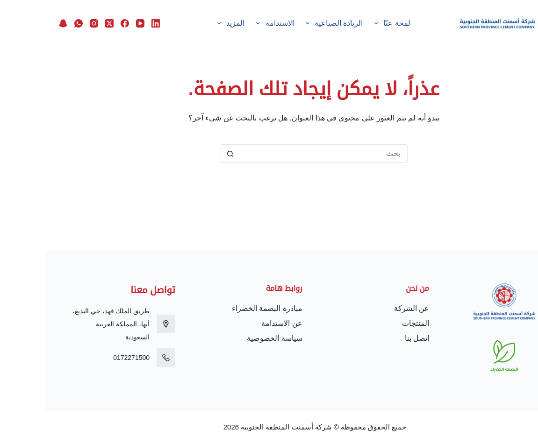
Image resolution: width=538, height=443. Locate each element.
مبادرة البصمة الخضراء (222, 308)
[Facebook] (80, 23)
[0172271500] (121, 357)
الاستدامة (228, 23)
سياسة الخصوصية (229, 338)
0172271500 (86, 357)
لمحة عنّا (346, 23)
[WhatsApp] (33, 23)
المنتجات (370, 323)
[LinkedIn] (111, 23)
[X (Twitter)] (64, 23)
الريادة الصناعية (287, 23)
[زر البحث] (185, 153)
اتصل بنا (372, 338)
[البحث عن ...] (278, 153)
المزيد (184, 23)
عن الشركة (366, 308)
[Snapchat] (18, 23)
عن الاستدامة (236, 323)
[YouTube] (95, 23)
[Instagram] (49, 23)
